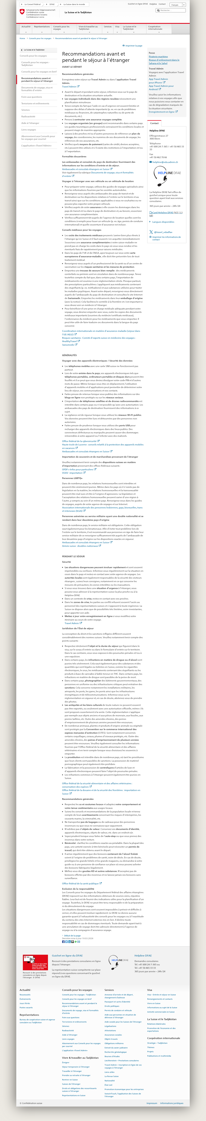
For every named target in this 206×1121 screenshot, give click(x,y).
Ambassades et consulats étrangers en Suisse (87, 169)
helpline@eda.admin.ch (165, 162)
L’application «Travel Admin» (75, 1050)
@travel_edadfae (163, 232)
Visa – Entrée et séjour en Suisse (161, 995)
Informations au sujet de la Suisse (162, 1007)
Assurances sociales (113, 1035)
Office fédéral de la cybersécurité (81, 441)
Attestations (110, 1030)
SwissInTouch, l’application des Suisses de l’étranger (123, 1094)
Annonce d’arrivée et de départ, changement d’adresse (119, 996)
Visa (117, 29)
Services (107, 29)
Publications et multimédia (159, 1056)
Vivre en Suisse (153, 1003)
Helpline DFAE (143, 955)
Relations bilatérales (156, 1024)
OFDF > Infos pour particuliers (79, 469)
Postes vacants (26, 1007)
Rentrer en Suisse (70, 1080)
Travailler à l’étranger (72, 1071)
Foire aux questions (70, 1017)
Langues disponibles (163, 221)
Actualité (26, 29)
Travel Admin (71, 86)
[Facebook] (63, 941)
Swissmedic (69, 344)
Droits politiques (112, 1006)
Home (22, 38)
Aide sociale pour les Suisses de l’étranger (123, 1022)
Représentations (41, 29)
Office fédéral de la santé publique (82, 883)
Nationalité (110, 1081)
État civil (108, 1085)
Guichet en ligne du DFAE (67, 955)
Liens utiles (109, 1072)
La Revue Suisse (112, 1076)
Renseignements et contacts (160, 999)
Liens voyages (68, 1039)
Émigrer (65, 1062)
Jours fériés (25, 1003)
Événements (25, 999)
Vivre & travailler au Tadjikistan (89, 29)
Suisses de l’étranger (71, 1084)
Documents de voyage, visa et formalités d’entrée (80, 1011)
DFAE (52, 4)
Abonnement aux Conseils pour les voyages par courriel (81, 1044)
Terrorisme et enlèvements (74, 1022)
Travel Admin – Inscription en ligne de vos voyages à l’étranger (123, 1066)
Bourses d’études (112, 1056)
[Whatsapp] (75, 941)
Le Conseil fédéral (33, 4)
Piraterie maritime (158, 56)
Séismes (65, 1026)
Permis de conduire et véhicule (118, 1010)
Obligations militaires (114, 1043)
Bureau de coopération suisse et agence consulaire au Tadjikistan (37, 1020)
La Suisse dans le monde (74, 4)
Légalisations (110, 1026)
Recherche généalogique (116, 1052)
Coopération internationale (159, 29)
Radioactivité (68, 1030)
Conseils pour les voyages (64, 29)
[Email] (78, 941)
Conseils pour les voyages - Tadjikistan (79, 995)
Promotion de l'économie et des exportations (161, 1029)
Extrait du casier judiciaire (116, 1048)
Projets (150, 1051)
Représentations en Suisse (73, 1095)
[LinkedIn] (69, 941)
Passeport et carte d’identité (117, 1002)
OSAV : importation (74, 472)
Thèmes (150, 1047)
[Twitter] (66, 941)
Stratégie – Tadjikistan (157, 1043)
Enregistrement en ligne (163, 111)
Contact (153, 123)
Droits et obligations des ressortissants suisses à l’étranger (79, 1089)
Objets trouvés (111, 1039)
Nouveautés (25, 995)
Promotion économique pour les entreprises (124, 1089)
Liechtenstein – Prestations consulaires (122, 1060)
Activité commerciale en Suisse (161, 1012)
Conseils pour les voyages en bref (77, 999)
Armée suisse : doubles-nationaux (81, 546)
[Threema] (72, 941)
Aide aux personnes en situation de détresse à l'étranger (120, 1016)
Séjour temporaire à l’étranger (76, 1067)
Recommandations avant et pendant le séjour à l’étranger (79, 1004)
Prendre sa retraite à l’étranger (76, 1075)
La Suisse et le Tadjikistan (133, 29)
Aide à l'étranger (69, 1035)
